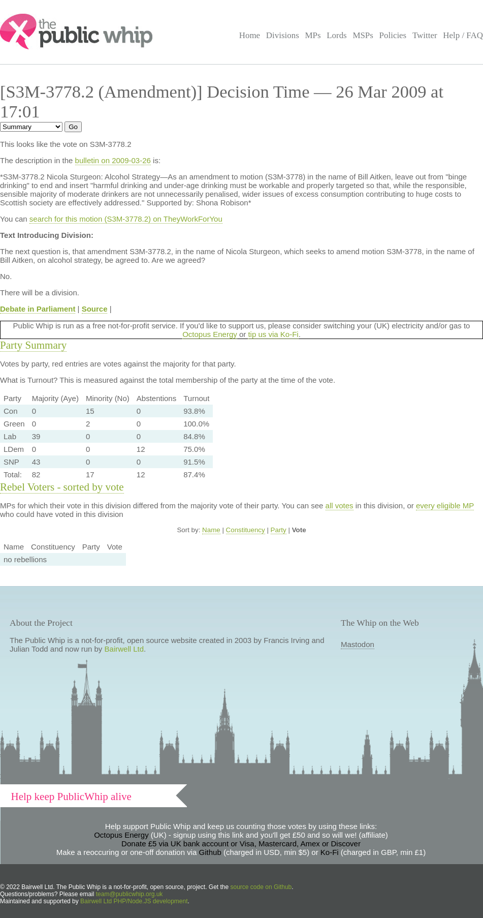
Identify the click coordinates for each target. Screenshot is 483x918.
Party (278, 530)
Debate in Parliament (37, 308)
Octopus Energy (209, 334)
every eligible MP (445, 505)
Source (95, 308)
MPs (312, 35)
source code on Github (261, 887)
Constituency (245, 530)
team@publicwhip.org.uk (129, 894)
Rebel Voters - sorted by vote (62, 487)
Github (210, 852)
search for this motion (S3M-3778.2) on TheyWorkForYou (125, 219)
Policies (393, 35)
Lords (337, 35)
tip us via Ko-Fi (273, 334)
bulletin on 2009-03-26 (113, 160)
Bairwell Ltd (124, 649)
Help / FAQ (463, 35)
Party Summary (33, 345)
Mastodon (357, 644)
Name (211, 530)
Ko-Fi (329, 852)
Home (249, 35)
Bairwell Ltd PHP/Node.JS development (133, 901)
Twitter (424, 35)
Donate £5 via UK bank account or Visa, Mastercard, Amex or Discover (241, 843)
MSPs (362, 35)
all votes (339, 505)
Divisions (282, 35)
